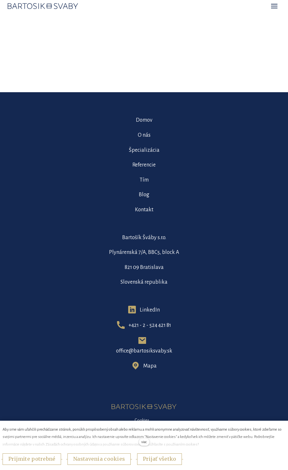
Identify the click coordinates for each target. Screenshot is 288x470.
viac (144, 442)
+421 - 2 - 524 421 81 (149, 325)
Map (148, 366)
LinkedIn (150, 310)
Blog (144, 195)
